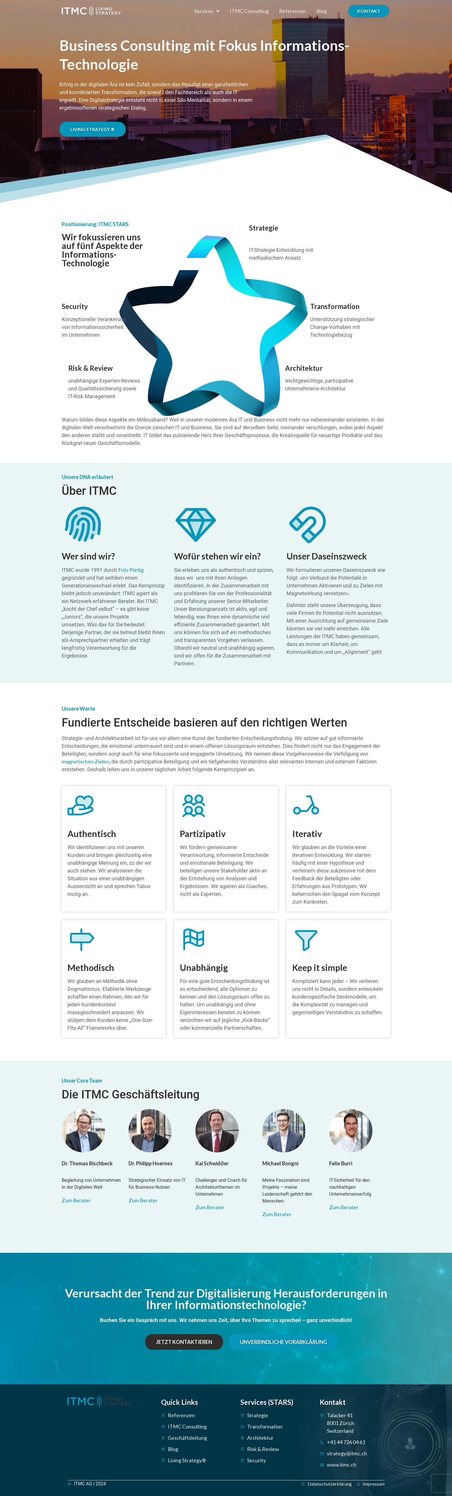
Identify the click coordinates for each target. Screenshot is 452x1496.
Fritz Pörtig (131, 570)
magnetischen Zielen (85, 761)
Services (206, 10)
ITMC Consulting (249, 11)
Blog (322, 11)
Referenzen (292, 11)
